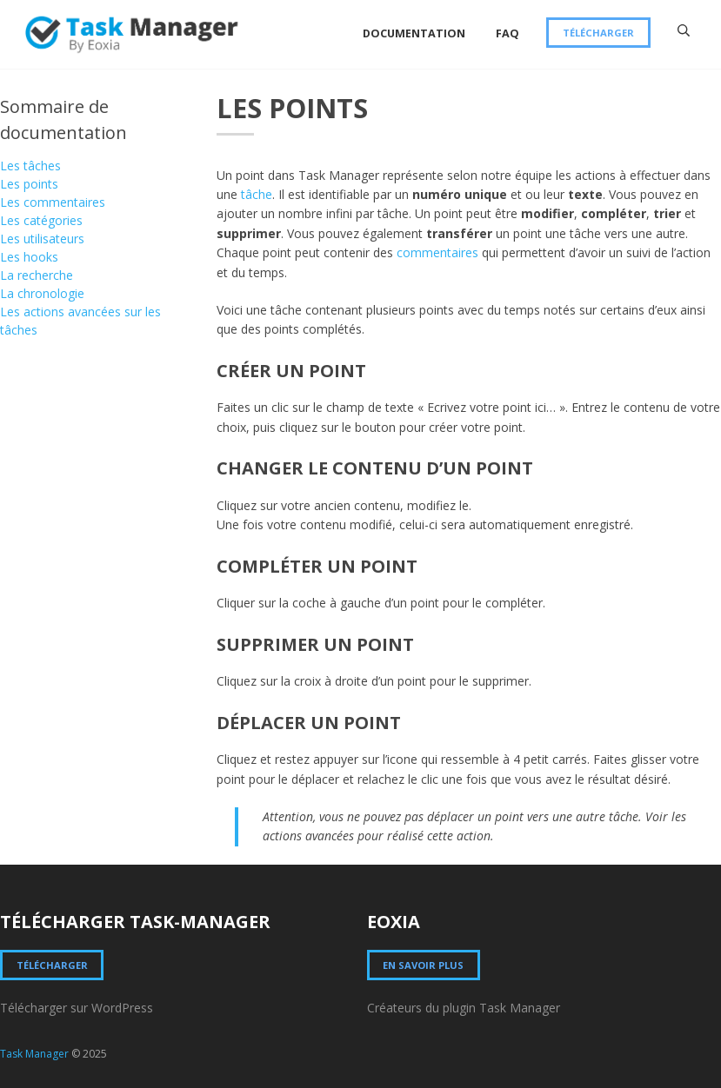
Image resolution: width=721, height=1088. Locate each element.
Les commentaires (52, 202)
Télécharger (598, 32)
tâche (256, 194)
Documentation (414, 33)
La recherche (36, 275)
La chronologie (42, 293)
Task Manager (34, 1053)
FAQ (507, 33)
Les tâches (30, 165)
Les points (29, 184)
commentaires (437, 252)
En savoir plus (423, 965)
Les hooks (29, 257)
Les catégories (41, 220)
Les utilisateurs (42, 238)
